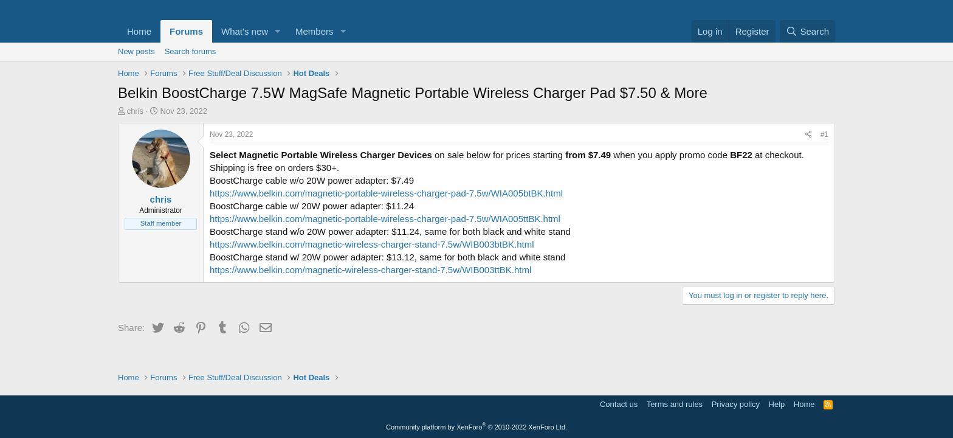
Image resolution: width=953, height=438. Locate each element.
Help (777, 404)
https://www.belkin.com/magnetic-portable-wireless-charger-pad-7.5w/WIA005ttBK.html (385, 219)
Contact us (619, 404)
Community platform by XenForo (476, 427)
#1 (824, 134)
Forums (186, 31)
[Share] (808, 135)
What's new (244, 31)
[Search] (807, 31)
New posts (136, 51)
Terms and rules (675, 404)
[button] (277, 31)
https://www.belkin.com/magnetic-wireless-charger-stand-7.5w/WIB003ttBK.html (370, 270)
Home (139, 31)
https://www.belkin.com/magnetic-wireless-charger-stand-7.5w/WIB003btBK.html (372, 244)
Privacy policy (736, 404)
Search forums (190, 51)
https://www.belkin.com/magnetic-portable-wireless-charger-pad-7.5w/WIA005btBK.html (386, 193)
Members (314, 31)
